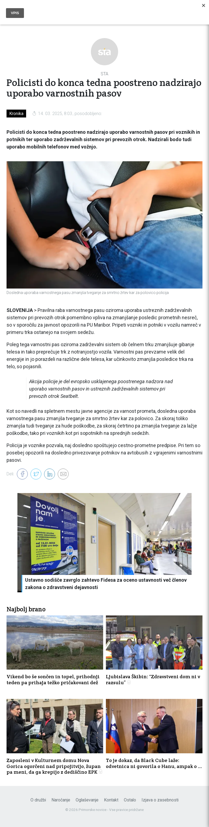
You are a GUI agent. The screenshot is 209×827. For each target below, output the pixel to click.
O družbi (38, 800)
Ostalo (130, 800)
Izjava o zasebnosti (160, 800)
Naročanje (60, 800)
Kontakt (111, 800)
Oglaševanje (87, 800)
